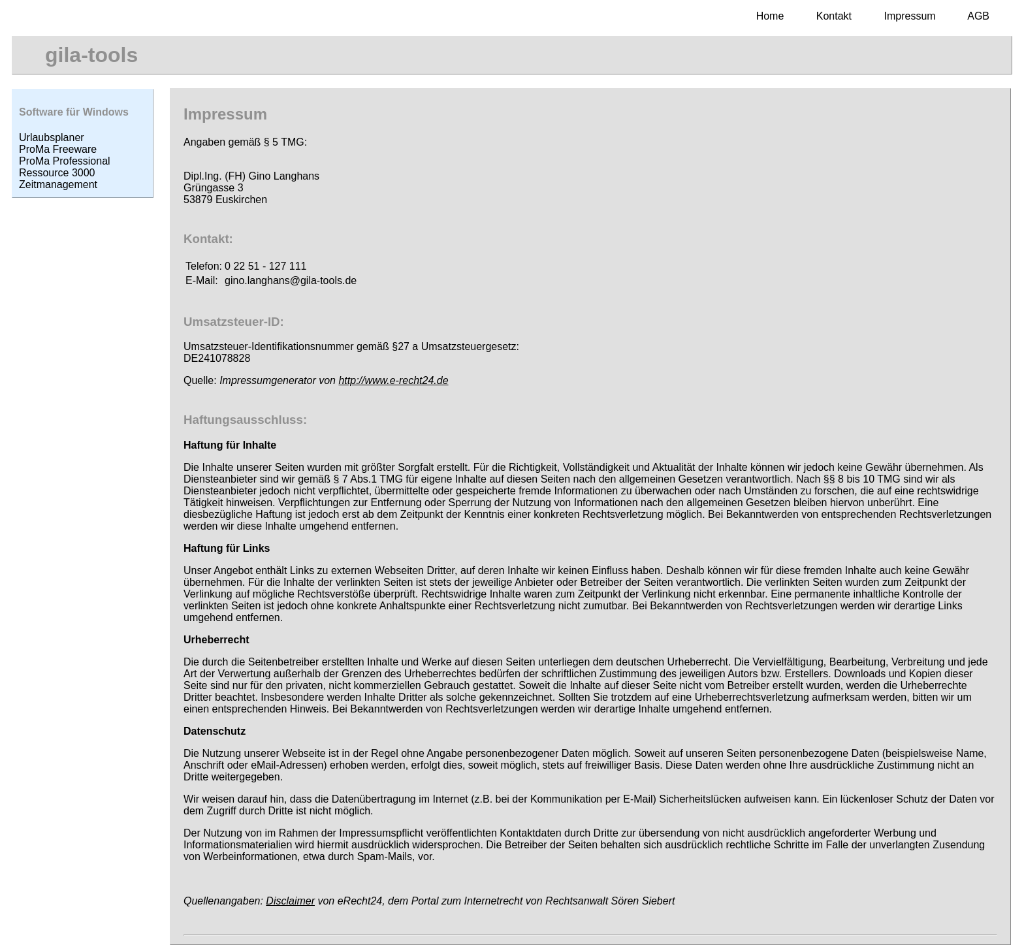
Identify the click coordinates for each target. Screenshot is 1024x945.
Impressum (910, 16)
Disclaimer (290, 900)
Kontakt (834, 16)
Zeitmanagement (58, 184)
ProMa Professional (64, 161)
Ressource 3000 (57, 172)
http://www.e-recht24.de (393, 380)
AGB (978, 16)
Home (770, 16)
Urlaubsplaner (51, 137)
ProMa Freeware (58, 149)
